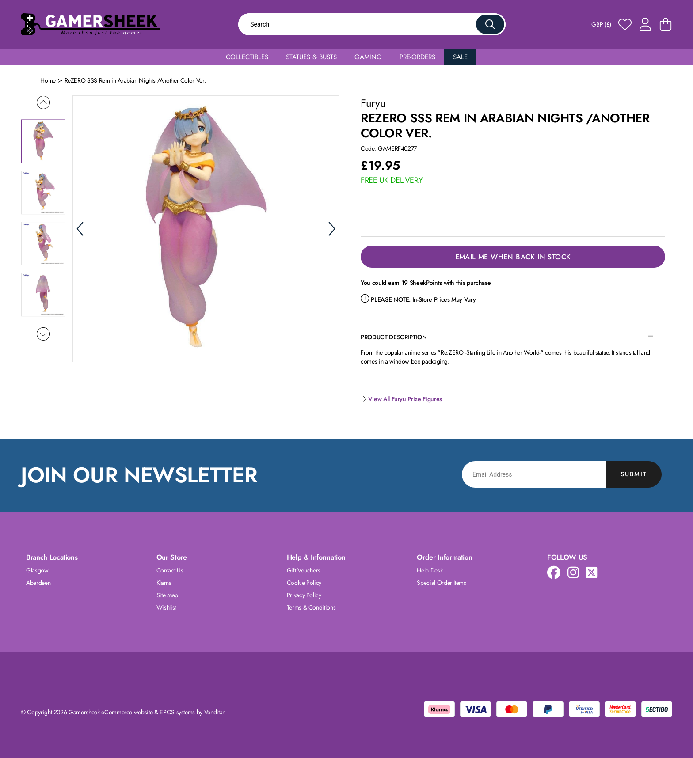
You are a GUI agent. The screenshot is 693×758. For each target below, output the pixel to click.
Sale (460, 57)
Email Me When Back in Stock (513, 257)
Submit (634, 474)
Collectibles (247, 57)
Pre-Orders (417, 57)
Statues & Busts (311, 57)
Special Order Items (441, 582)
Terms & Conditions (311, 607)
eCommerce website (126, 712)
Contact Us (169, 570)
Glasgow (37, 570)
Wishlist (166, 607)
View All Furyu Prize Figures (401, 398)
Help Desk (429, 570)
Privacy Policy (304, 595)
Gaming (368, 57)
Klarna (164, 582)
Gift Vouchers (303, 570)
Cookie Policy (304, 582)
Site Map (167, 595)
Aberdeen (38, 582)
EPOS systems (177, 712)
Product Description (393, 337)
